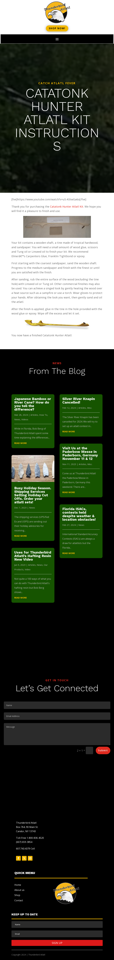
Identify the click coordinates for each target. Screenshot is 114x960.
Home (17, 884)
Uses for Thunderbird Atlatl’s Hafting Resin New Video (32, 555)
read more (20, 443)
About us (19, 890)
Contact (18, 900)
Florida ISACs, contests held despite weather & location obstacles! (79, 514)
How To (43, 414)
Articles (34, 414)
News (17, 419)
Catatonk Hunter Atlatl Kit (66, 206)
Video (27, 569)
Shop (17, 895)
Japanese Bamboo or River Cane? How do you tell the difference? (32, 404)
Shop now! (57, 28)
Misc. (89, 407)
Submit (103, 750)
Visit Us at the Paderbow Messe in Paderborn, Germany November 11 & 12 (80, 453)
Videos (24, 419)
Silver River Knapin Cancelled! (78, 400)
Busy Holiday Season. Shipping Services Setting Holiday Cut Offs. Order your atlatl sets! (32, 495)
